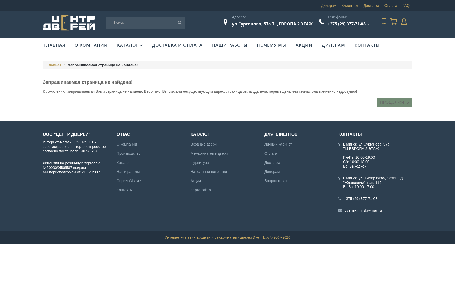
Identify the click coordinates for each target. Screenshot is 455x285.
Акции (304, 45)
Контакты (367, 45)
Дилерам (328, 5)
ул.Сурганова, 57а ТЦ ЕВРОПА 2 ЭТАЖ (272, 24)
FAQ (406, 5)
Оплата (390, 5)
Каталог (128, 45)
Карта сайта (201, 190)
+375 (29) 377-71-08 (347, 24)
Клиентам (350, 5)
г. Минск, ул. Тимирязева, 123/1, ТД (373, 178)
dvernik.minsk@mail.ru (363, 210)
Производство (128, 153)
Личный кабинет (278, 144)
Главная (54, 45)
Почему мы (271, 45)
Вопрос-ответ (275, 181)
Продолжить (394, 102)
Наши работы (229, 45)
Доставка (371, 5)
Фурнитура (200, 162)
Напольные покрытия (209, 171)
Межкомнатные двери (209, 153)
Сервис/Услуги (129, 181)
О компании (91, 45)
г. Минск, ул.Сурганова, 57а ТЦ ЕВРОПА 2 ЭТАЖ (366, 146)
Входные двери (204, 144)
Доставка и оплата (177, 45)
